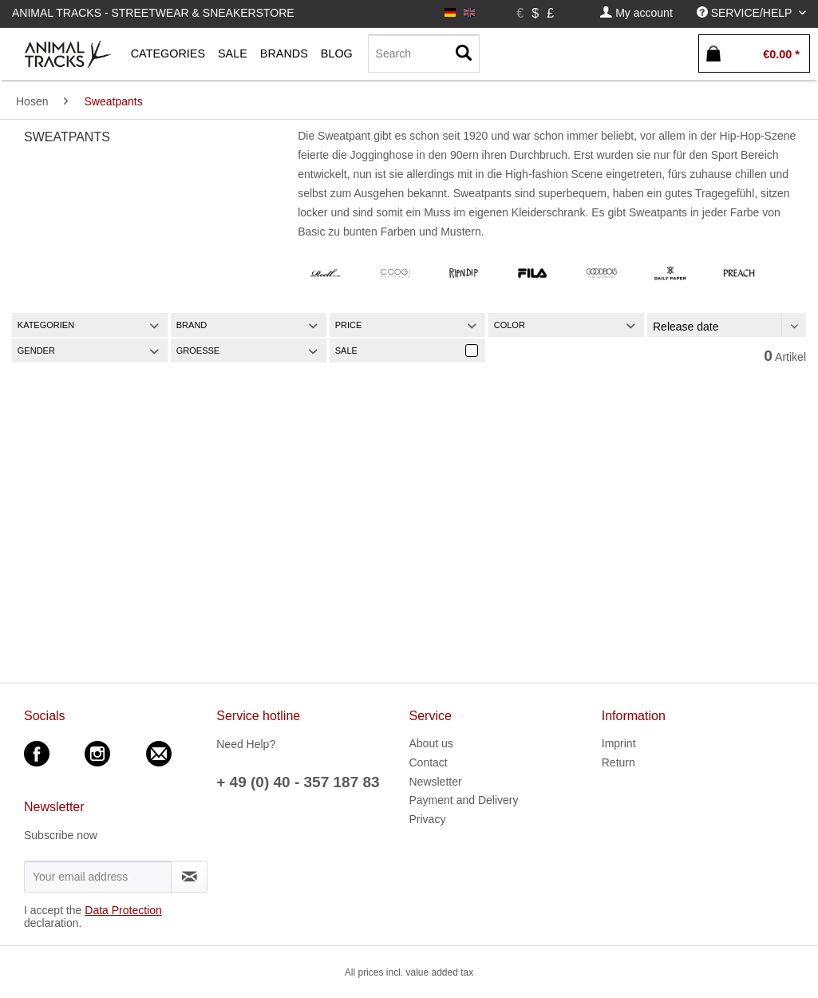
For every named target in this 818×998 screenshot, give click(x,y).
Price (348, 325)
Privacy (427, 819)
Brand (191, 325)
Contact (428, 762)
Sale (346, 350)
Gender (36, 350)
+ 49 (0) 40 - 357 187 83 (297, 782)
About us (431, 743)
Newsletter (435, 781)
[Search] (424, 53)
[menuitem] (636, 13)
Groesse (197, 350)
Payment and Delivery (464, 800)
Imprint (619, 743)
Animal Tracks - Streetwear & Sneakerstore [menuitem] (153, 12)
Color (509, 325)
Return (618, 762)
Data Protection (123, 910)
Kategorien (46, 325)
